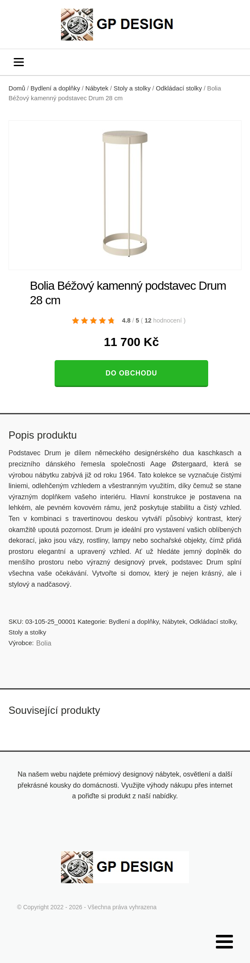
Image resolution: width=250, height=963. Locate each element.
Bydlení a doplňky (55, 88)
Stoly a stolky (132, 88)
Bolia (44, 643)
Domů (17, 88)
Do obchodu (131, 373)
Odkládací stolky (179, 88)
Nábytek (96, 88)
